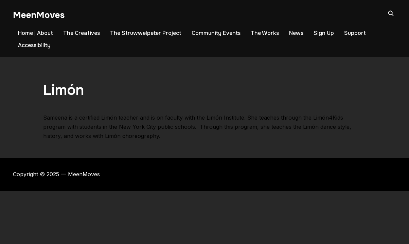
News (296, 33)
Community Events (216, 33)
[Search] (391, 13)
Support (355, 33)
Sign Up (324, 33)
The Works (265, 33)
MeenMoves (39, 15)
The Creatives (81, 33)
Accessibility (34, 45)
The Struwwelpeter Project (145, 33)
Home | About (35, 33)
